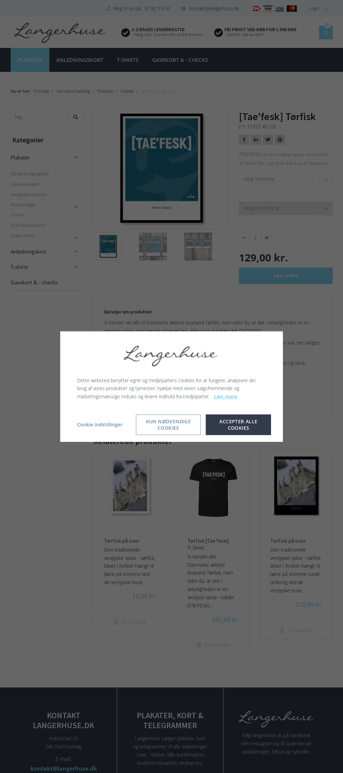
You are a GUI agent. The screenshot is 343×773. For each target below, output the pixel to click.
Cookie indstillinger (100, 424)
